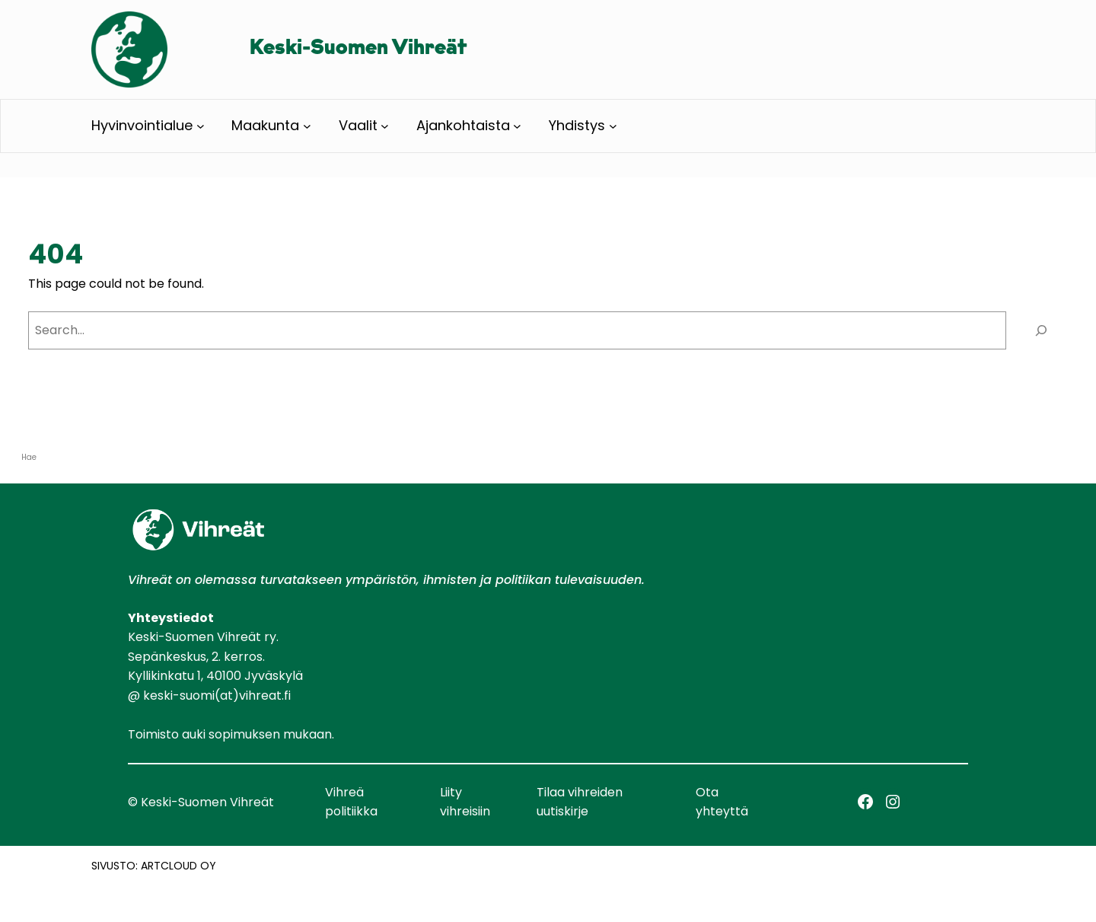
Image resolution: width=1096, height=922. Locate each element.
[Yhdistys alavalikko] (613, 126)
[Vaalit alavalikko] (385, 126)
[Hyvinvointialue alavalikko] (200, 126)
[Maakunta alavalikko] (307, 126)
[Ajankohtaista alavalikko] (517, 126)
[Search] (1041, 330)
